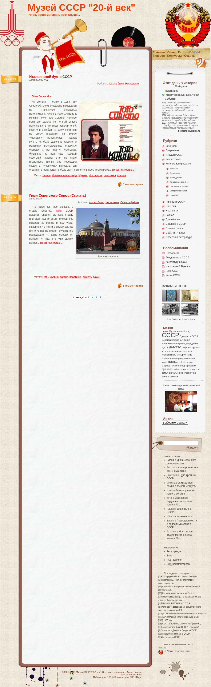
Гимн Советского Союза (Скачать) (57, 195)
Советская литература (179, 237)
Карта (182, 52)
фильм (165, 376)
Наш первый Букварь (178, 266)
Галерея (159, 55)
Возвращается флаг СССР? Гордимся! (180, 627)
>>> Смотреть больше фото (181, 319)
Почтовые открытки (179, 186)
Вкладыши (175, 173)
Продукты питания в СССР (176, 634)
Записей (174, 559)
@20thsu (168, 651)
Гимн (45, 276)
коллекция (167, 358)
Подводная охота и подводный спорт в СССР (182, 524)
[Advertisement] (57, 267)
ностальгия (177, 362)
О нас (171, 52)
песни (174, 365)
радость (185, 369)
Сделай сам (173, 219)
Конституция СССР (177, 262)
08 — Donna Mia (41, 96)
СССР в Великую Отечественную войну (181, 624)
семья (165, 373)
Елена (170, 459)
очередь (166, 365)
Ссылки (190, 55)
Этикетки (174, 195)
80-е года (171, 145)
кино (189, 354)
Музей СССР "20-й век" (81, 7)
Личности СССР (175, 201)
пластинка (110, 175)
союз (180, 373)
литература (179, 358)
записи (47, 175)
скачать (121, 175)
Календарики (176, 177)
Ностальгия (132, 83)
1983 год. (167, 620)
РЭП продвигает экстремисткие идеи (179, 576)
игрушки (166, 354)
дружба (196, 347)
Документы (172, 150)
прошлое (167, 369)
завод (174, 351)
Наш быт (171, 206)
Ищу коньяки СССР (170, 637)
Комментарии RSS (124, 677)
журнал (166, 351)
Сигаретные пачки (178, 191)
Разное (170, 215)
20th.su (124, 674)
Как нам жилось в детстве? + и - (178, 593)
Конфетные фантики (179, 182)
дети (165, 347)
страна (187, 373)
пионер (182, 365)
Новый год (183, 331)
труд (193, 373)
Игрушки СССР (174, 154)
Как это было (116, 83)
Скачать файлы (129, 202)
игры (173, 354)
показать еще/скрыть (189, 131)
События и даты (175, 232)
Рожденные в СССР (177, 257)
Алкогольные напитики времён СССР (181, 617)
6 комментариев (133, 184)
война (187, 340)
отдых (190, 362)
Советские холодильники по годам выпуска (184, 613)
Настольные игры (182, 516)
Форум (194, 52)
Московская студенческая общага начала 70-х (179, 501)
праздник (191, 365)
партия (64, 276)
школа (174, 376)
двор (188, 343)
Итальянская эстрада (64, 175)
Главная (159, 52)
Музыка (83, 175)
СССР (96, 276)
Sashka (138, 672)
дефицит (186, 347)
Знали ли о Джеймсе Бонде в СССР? (179, 630)
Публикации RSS (102, 677)
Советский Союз (170, 340)
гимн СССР (64, 210)
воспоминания (170, 343)
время (181, 343)
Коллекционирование (178, 163)
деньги (195, 343)
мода (164, 362)
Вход (169, 555)
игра (179, 351)
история (182, 354)
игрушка (187, 351)
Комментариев (178, 564)
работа (176, 369)
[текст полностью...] (123, 169)
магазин (190, 358)
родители (194, 369)
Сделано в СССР (176, 223)
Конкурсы (174, 55)
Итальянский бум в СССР (50, 77)
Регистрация (174, 551)
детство (175, 347)
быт (181, 340)
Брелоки (174, 168)
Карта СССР (173, 275)
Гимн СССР (172, 270)
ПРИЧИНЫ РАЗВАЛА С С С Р (175, 603)
